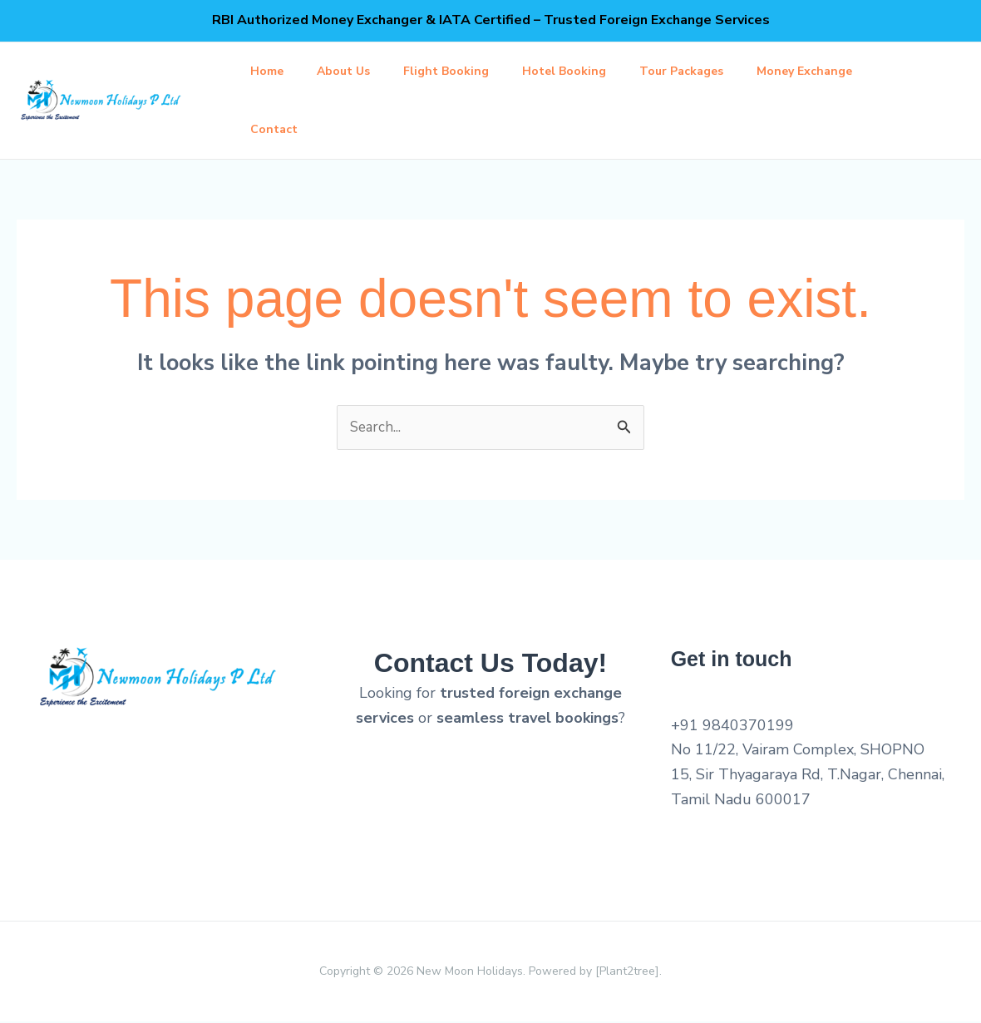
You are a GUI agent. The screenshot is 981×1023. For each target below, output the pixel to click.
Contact (277, 129)
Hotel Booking (587, 71)
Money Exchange (841, 71)
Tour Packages (711, 71)
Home (270, 71)
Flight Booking (462, 71)
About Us (353, 71)
